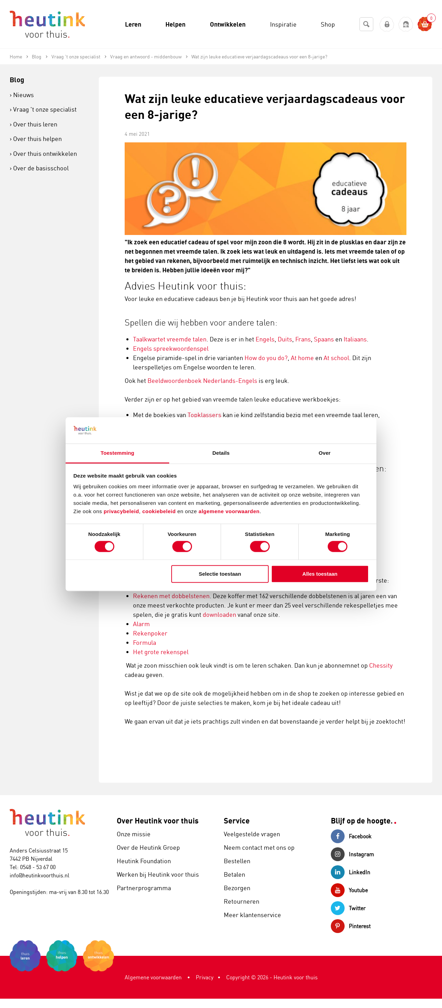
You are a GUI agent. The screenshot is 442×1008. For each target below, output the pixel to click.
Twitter (348, 908)
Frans (303, 339)
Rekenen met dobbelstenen (171, 596)
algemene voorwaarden (229, 512)
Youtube (349, 890)
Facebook (351, 836)
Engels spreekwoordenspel (171, 348)
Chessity (381, 665)
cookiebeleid (159, 512)
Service (237, 821)
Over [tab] (325, 453)
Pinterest (351, 926)
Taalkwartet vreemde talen (169, 339)
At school (336, 357)
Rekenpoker (150, 633)
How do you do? (266, 357)
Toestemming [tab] (117, 453)
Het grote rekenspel (161, 652)
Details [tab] (221, 453)
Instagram (352, 854)
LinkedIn (350, 872)
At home (302, 357)
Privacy (204, 977)
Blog (17, 79)
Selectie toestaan (220, 574)
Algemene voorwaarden (153, 977)
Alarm (141, 624)
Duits (285, 339)
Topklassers (204, 414)
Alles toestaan (320, 574)
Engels (265, 339)
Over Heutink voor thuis (158, 821)
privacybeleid (121, 512)
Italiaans (355, 339)
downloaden (219, 614)
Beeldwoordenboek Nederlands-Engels (202, 380)
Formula (144, 642)
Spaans (324, 339)
